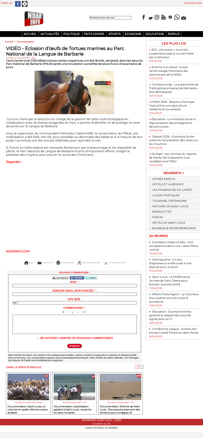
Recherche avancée (98, 21)
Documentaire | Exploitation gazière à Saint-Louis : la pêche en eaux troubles (72, 414)
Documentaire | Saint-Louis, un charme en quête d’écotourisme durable (27, 414)
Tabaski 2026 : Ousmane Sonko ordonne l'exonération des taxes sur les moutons (171, 147)
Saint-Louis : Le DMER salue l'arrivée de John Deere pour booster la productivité (171, 300)
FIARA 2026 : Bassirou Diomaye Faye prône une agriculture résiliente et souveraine (168, 111)
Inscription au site (101, 429)
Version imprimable (81, 262)
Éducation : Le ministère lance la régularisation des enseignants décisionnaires (173, 130)
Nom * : (74, 287)
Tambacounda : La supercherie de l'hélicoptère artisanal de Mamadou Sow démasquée (170, 90)
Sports (114, 34)
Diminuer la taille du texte (80, 267)
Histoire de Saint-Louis (170, 220)
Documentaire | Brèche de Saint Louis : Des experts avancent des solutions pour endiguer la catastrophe (120, 414)
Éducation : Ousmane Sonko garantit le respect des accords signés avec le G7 (172, 335)
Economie (133, 34)
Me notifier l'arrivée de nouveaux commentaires (76, 343)
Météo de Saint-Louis (168, 238)
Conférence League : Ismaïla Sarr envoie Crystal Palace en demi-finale (172, 352)
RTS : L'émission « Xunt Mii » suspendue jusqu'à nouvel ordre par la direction (173, 53)
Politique (72, 34)
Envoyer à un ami (44, 262)
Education (155, 34)
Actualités (50, 34)
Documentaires (26, 41)
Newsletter (161, 226)
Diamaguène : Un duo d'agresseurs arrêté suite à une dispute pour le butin (172, 283)
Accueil (30, 34)
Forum (156, 232)
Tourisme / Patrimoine (169, 214)
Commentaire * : (74, 312)
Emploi (174, 34)
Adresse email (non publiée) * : (74, 295)
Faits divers (94, 34)
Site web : (75, 304)
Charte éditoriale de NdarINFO (101, 433)
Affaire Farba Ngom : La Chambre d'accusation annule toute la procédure (172, 317)
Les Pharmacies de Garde (172, 202)
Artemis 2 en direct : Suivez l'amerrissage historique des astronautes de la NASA (171, 70)
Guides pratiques (165, 208)
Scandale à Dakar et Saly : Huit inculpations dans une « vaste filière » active (173, 265)
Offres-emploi (163, 190)
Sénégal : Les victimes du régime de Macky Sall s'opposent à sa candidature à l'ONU (172, 166)
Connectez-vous (193, 2)
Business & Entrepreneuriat (164, 246)
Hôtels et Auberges (167, 196)
